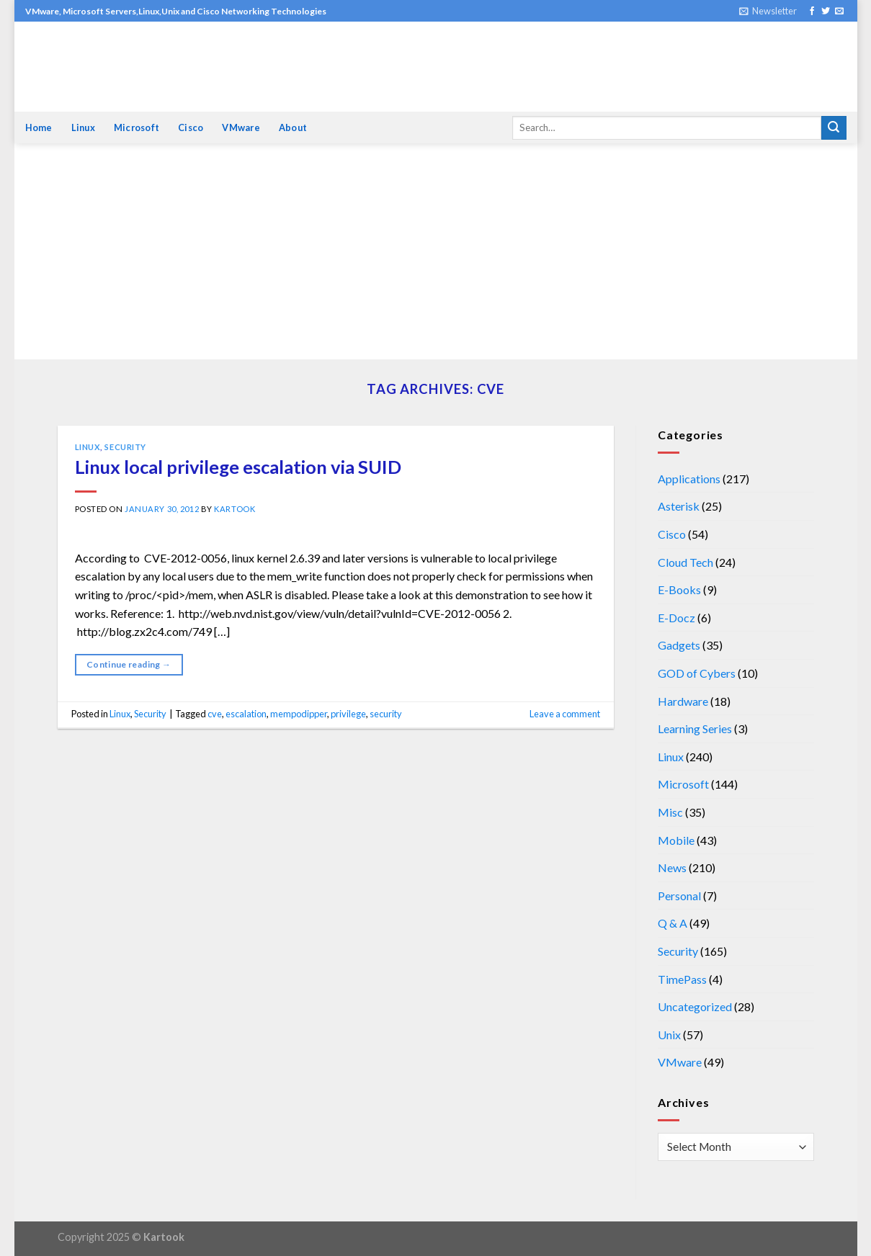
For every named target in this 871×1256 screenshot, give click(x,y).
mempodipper (298, 713)
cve (214, 713)
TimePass (682, 979)
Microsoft (136, 127)
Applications (689, 478)
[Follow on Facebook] (812, 11)
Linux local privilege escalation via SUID (238, 466)
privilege (348, 713)
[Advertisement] (435, 251)
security (386, 713)
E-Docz (676, 617)
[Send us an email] (839, 11)
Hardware (683, 701)
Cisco (190, 127)
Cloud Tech (685, 562)
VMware (241, 127)
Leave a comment (565, 713)
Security (125, 447)
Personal (679, 895)
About (293, 127)
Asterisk (679, 506)
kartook (234, 508)
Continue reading (128, 664)
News (672, 867)
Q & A (672, 923)
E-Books (679, 589)
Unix (669, 1034)
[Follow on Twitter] (825, 11)
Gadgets (679, 645)
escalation (246, 713)
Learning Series (695, 728)
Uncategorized (695, 1006)
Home (39, 127)
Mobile (676, 840)
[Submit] (833, 128)
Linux (83, 127)
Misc (670, 812)
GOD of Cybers (697, 673)
